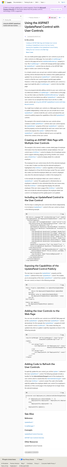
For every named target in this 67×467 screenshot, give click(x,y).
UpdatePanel (30, 66)
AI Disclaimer (4, 463)
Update (41, 131)
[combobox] (11, 19)
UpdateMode (31, 126)
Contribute (29, 463)
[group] (45, 238)
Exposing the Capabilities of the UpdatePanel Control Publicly (42, 47)
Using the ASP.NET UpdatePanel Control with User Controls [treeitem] (11, 24)
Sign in (63, 2)
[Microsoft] (3, 2)
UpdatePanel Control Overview (34, 434)
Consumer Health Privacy (48, 463)
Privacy (36, 463)
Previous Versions (33, 17)
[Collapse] (21, 16)
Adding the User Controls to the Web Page (37, 49)
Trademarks (13, 466)
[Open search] (59, 2)
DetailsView (32, 157)
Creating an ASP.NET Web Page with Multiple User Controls (41, 43)
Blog (22, 463)
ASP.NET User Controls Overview (34, 438)
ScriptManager (56, 59)
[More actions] (64, 17)
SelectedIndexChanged (54, 378)
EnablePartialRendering (49, 61)
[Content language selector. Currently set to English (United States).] (9, 459)
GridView (36, 152)
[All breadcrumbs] (26, 17)
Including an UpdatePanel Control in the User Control (40, 45)
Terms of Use (4, 466)
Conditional (41, 325)
